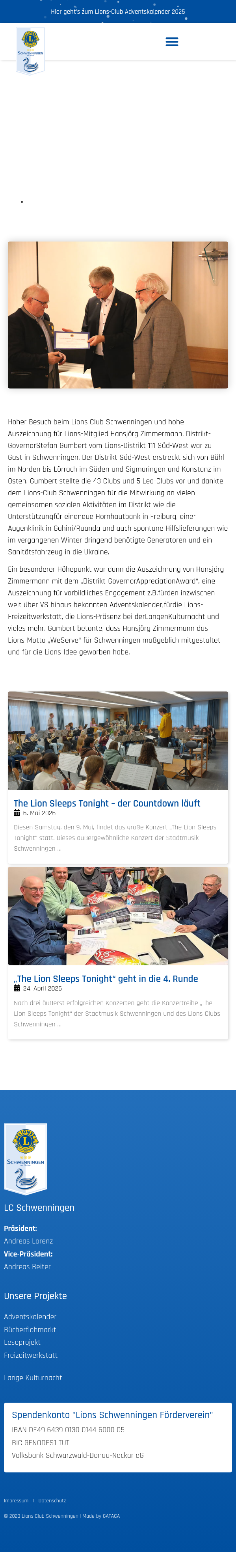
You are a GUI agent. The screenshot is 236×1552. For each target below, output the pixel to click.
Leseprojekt (22, 1342)
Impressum (16, 1500)
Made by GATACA (101, 1516)
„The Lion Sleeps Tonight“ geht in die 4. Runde (106, 979)
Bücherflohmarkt (30, 1330)
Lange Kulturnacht (33, 1378)
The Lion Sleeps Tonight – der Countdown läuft (107, 803)
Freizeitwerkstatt (31, 1355)
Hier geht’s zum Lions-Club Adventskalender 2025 (118, 11)
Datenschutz (52, 1500)
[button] (172, 41)
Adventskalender (30, 1317)
